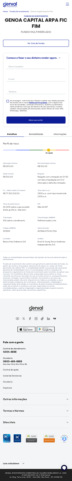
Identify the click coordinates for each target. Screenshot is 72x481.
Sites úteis (36, 422)
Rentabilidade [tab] (36, 134)
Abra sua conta (36, 120)
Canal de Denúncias (12, 375)
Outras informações (36, 399)
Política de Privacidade (38, 103)
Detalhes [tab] (12, 134)
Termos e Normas (36, 410)
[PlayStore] (46, 329)
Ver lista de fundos (36, 43)
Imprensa (7, 387)
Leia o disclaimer (11, 463)
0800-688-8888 (12, 361)
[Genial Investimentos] (10, 4)
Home (5, 11)
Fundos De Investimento (19, 11)
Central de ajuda (10, 369)
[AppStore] (26, 329)
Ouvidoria (7, 381)
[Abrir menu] (67, 4)
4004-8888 (10, 351)
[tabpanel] (36, 194)
